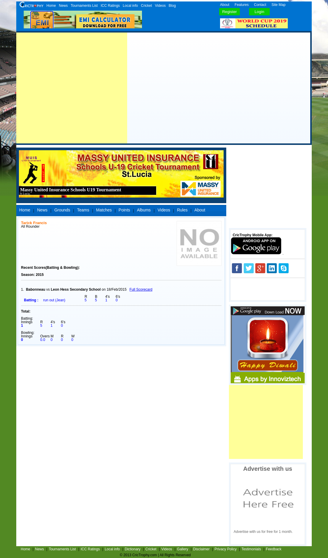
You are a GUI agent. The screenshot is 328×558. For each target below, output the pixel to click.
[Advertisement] (71, 88)
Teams (83, 210)
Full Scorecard (141, 289)
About (224, 5)
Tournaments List (84, 6)
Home (51, 6)
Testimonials (251, 549)
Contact (260, 5)
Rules (182, 210)
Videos (160, 6)
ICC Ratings (110, 6)
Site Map (278, 5)
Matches (104, 210)
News (63, 6)
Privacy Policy (225, 549)
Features (241, 5)
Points (124, 210)
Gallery (182, 549)
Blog (172, 6)
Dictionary (132, 549)
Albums (144, 210)
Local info (130, 6)
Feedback (274, 549)
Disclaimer (201, 549)
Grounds (62, 210)
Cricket (146, 6)
